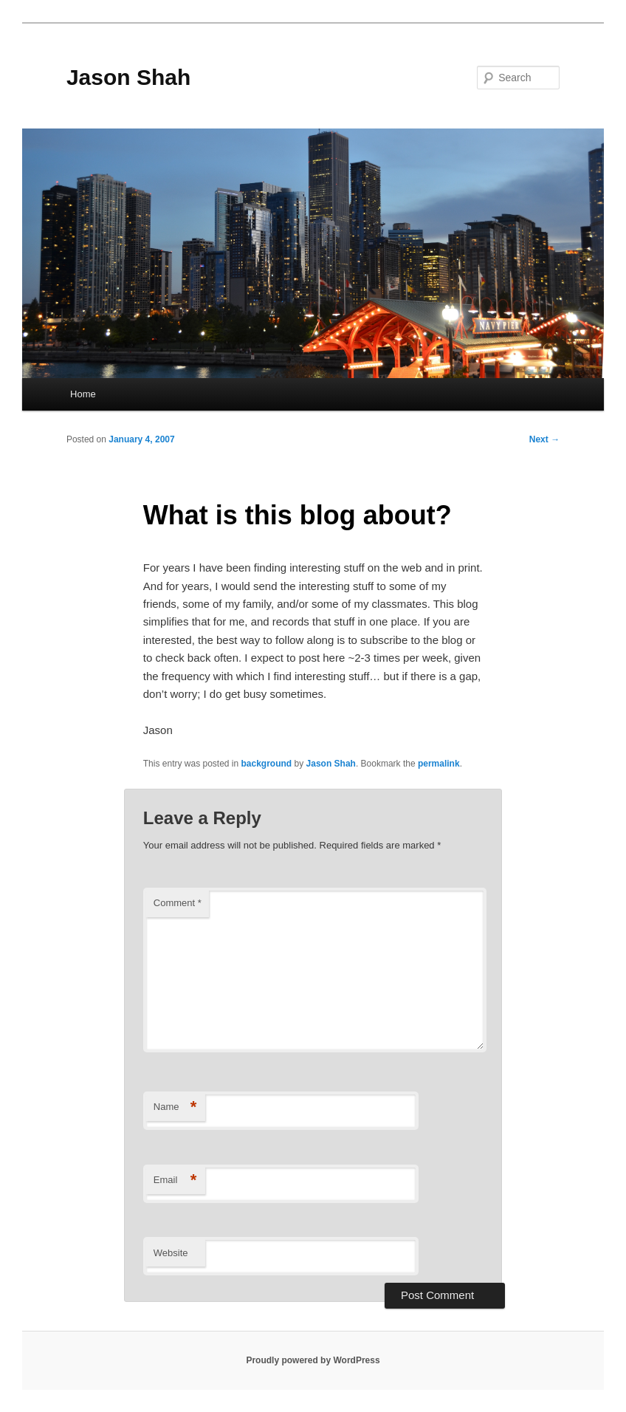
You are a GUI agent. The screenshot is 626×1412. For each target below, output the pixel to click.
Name (175, 1107)
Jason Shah (128, 77)
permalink (439, 763)
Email (175, 1180)
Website (171, 1252)
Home (83, 394)
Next (544, 439)
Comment (178, 902)
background (266, 763)
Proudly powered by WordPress (312, 1360)
